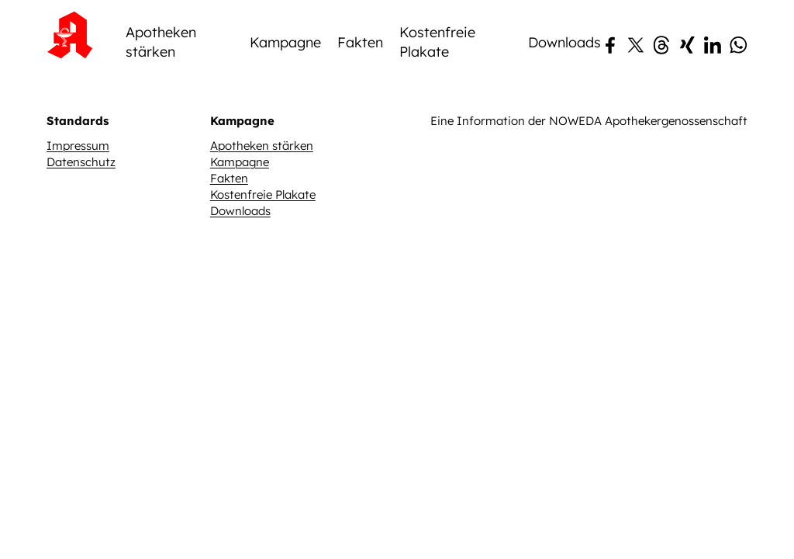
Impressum (78, 207)
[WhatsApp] (738, 111)
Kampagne (285, 104)
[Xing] (687, 111)
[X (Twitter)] (636, 111)
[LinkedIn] (712, 111)
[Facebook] (610, 111)
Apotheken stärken (161, 104)
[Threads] (661, 111)
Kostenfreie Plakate (437, 104)
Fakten (360, 104)
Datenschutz (81, 224)
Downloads (564, 104)
